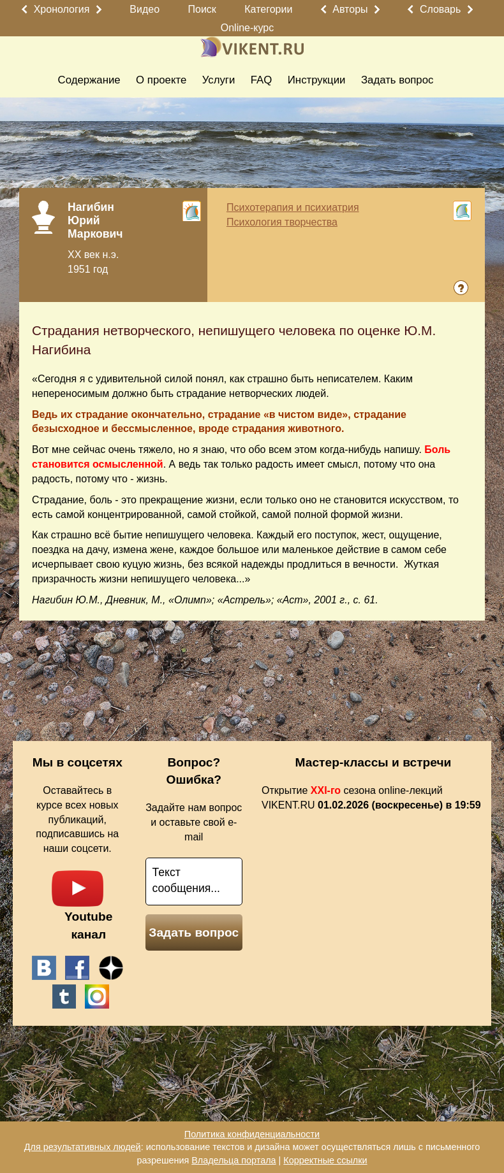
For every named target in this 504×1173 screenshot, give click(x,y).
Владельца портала (233, 1160)
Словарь (440, 9)
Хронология (62, 9)
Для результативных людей (82, 1147)
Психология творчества (281, 222)
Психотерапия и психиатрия (292, 207)
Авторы (349, 9)
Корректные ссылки (325, 1160)
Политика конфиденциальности (252, 1134)
